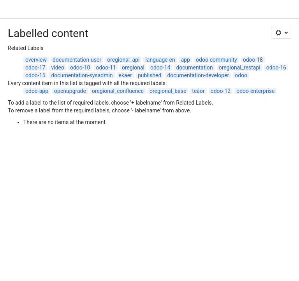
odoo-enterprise (255, 91)
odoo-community (216, 60)
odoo (241, 75)
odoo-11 (106, 67)
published (150, 75)
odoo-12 (220, 91)
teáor (198, 91)
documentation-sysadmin (82, 75)
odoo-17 (35, 67)
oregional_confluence (118, 91)
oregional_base (168, 91)
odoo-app (36, 91)
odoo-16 (276, 67)
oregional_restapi (239, 67)
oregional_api (123, 60)
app (185, 60)
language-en (160, 60)
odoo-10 (80, 67)
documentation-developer (198, 75)
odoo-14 (160, 67)
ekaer (125, 75)
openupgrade (70, 91)
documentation (194, 67)
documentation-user (77, 60)
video (57, 67)
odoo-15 (35, 75)
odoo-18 (253, 60)
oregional (133, 67)
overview (36, 60)
